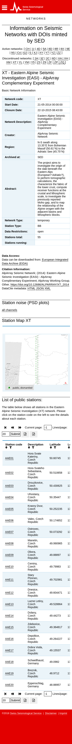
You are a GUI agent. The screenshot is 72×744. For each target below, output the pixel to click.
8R (56, 48)
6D (54, 58)
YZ (53, 52)
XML (47, 288)
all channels (9, 310)
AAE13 (9, 604)
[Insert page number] (48, 427)
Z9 (44, 62)
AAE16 (9, 638)
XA (60, 58)
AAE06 (9, 520)
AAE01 (9, 458)
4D (38, 48)
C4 (19, 52)
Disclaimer (51, 713)
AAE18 (9, 661)
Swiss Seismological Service (26, 713)
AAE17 (9, 650)
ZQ (62, 62)
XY (41, 52)
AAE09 (9, 554)
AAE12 (9, 592)
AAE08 (9, 543)
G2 (25, 52)
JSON (40, 288)
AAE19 (9, 673)
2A (36, 58)
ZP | (56, 62)
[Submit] (15, 433)
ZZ (59, 52)
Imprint (63, 713)
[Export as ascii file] (33, 434)
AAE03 (9, 485)
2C (48, 58)
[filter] (10, 447)
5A (44, 48)
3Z (42, 58)
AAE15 (9, 627)
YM (26, 62)
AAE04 (9, 497)
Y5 (33, 62)
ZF (50, 62)
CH (28, 48)
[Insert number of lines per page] (6, 433)
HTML (31, 288)
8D (50, 48)
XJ (35, 52)
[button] (4, 7)
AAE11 (9, 579)
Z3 (39, 62)
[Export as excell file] (25, 434)
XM (8, 62)
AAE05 (9, 508)
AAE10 (9, 566)
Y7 (47, 52)
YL (20, 62)
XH (65, 58)
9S (13, 52)
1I (33, 48)
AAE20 (9, 684)
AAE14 (9, 615)
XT (15, 62)
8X (62, 48)
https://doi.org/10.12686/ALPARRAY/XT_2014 (40, 284)
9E (68, 48)
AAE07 (9, 531)
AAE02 (9, 472)
